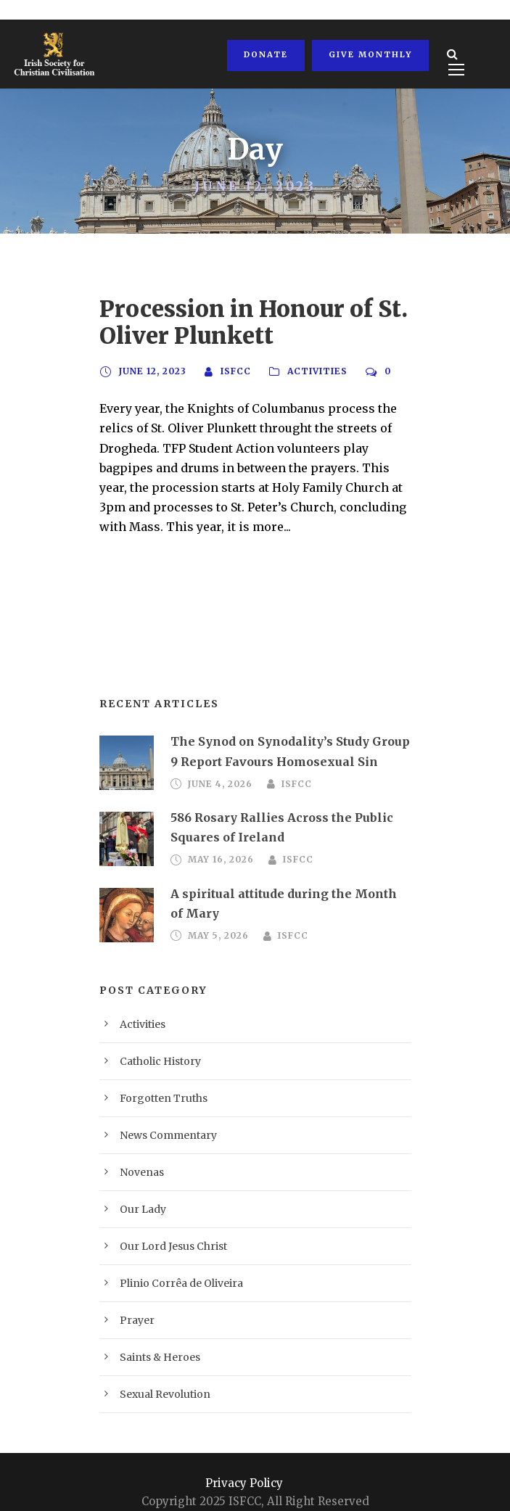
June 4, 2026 (217, 764)
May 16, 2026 (218, 840)
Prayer (133, 1297)
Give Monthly (367, 54)
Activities (313, 371)
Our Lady (139, 1186)
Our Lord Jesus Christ (164, 1223)
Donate (265, 54)
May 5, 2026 (216, 897)
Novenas (137, 1149)
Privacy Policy (244, 1460)
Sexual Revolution (157, 1371)
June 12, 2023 (151, 371)
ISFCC (232, 371)
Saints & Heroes (153, 1334)
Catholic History (153, 1038)
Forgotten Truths (154, 1075)
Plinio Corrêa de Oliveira (171, 1260)
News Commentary (159, 1112)
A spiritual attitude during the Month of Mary (284, 874)
